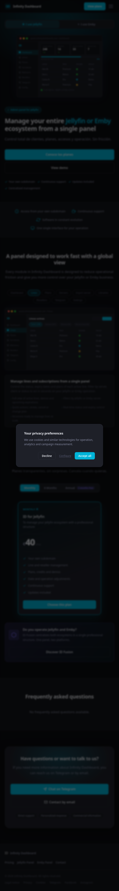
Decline (47, 456)
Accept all (84, 456)
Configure (65, 455)
